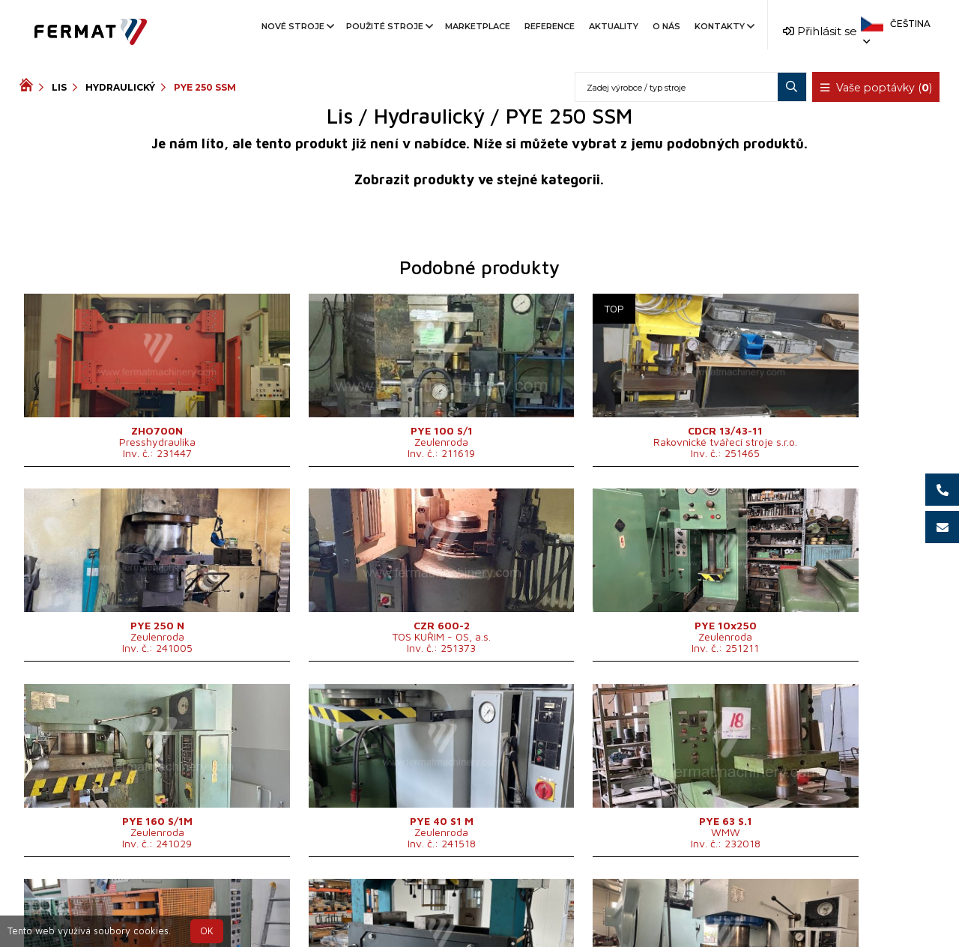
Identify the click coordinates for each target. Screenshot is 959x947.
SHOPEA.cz (133, 904)
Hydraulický (120, 87)
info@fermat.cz (479, 922)
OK (207, 931)
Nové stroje (296, 26)
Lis (59, 87)
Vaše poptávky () (876, 87)
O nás (666, 26)
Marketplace (477, 26)
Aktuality (613, 26)
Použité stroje (388, 26)
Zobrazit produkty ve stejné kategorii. (479, 179)
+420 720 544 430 (417, 904)
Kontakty (723, 26)
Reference (549, 26)
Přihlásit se (820, 31)
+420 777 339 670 (541, 904)
